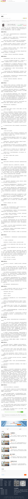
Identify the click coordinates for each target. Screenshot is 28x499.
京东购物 (5, 484)
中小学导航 (5, 482)
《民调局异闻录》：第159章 (3, 490)
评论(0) (9, 18)
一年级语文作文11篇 (13, 461)
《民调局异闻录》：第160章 (3, 489)
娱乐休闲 (1, 483)
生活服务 (9, 482)
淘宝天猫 (1, 484)
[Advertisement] (14, 8)
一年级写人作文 (12, 440)
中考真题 (5, 485)
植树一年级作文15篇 (13, 447)
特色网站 (9, 484)
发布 (25, 474)
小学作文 (4, 14)
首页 (1, 14)
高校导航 (1, 482)
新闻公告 (5, 483)
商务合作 (9, 485)
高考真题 (1, 485)
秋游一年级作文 (12, 454)
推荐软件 (9, 483)
